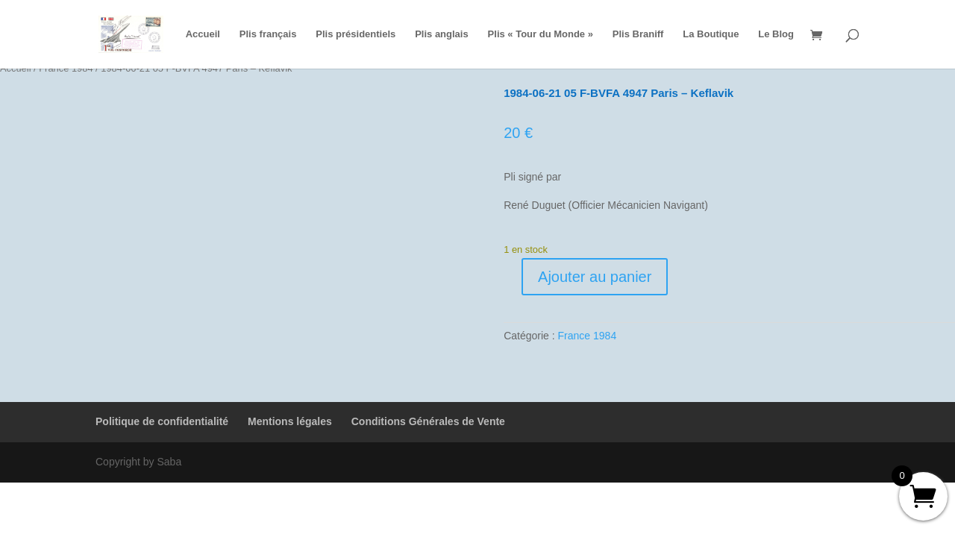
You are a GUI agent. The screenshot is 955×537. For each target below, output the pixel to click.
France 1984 (587, 336)
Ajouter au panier (594, 276)
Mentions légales (290, 421)
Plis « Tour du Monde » (540, 34)
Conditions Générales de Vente (428, 421)
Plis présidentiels (355, 34)
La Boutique (711, 34)
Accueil (203, 34)
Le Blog (776, 34)
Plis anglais (442, 34)
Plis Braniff (638, 34)
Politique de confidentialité (162, 421)
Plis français (268, 34)
